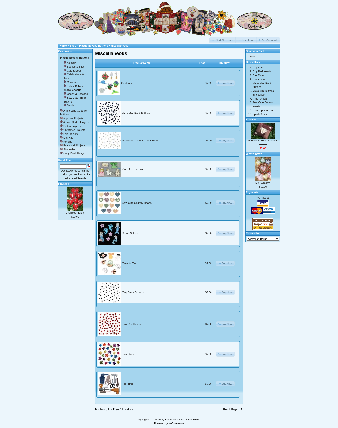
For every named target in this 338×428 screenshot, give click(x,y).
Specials (251, 119)
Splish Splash (130, 233)
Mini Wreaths (262, 182)
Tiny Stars (128, 354)
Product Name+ (142, 62)
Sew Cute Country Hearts (137, 202)
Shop (73, 45)
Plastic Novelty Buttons (93, 45)
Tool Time (127, 383)
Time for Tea (129, 263)
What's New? (254, 153)
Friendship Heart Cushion (263, 140)
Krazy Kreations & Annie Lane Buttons (179, 419)
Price (202, 62)
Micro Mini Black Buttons (136, 113)
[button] (222, 40)
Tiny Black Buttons (133, 292)
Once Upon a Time (133, 169)
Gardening (127, 83)
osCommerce (176, 423)
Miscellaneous (119, 45)
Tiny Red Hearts (131, 324)
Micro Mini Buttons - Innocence (140, 140)
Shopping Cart (255, 51)
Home (63, 45)
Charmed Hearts (75, 212)
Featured (63, 183)
